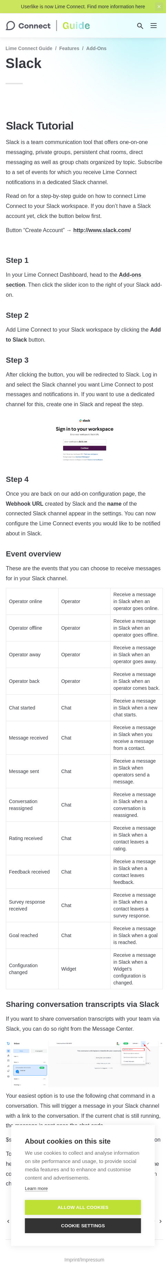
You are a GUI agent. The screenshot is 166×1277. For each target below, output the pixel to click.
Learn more (36, 1188)
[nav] (153, 25)
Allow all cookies (83, 1207)
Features (69, 48)
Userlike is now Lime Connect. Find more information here (83, 6)
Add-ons (130, 275)
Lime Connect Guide (29, 48)
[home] (48, 25)
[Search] (140, 26)
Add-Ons (96, 48)
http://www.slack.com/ (102, 230)
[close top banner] (159, 6)
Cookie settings (83, 1226)
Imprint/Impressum (84, 1259)
